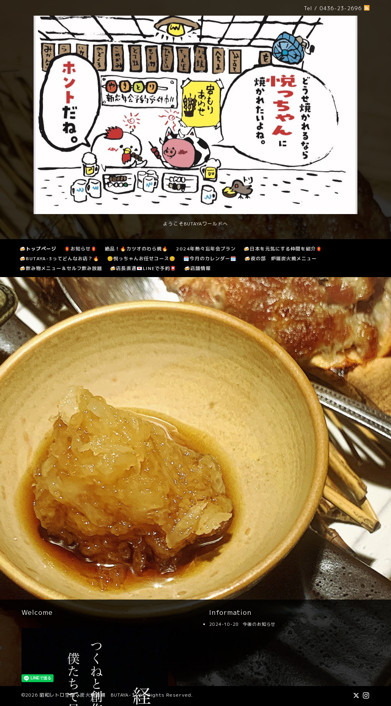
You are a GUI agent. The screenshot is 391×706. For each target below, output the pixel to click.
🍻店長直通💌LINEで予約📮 (143, 268)
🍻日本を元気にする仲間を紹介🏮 (283, 248)
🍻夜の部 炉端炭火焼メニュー (280, 258)
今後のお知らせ (259, 624)
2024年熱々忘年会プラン (206, 248)
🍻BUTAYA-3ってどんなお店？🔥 (59, 258)
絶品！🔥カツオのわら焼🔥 (136, 248)
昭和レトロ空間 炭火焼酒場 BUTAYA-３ (87, 695)
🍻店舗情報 (197, 268)
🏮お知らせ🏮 (80, 248)
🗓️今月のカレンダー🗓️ (210, 258)
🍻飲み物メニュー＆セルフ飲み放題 (61, 268)
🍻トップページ (38, 248)
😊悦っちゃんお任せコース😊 (141, 258)
